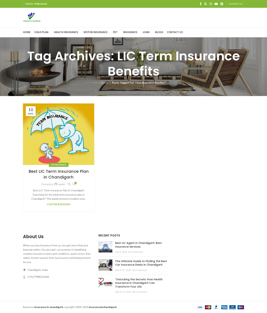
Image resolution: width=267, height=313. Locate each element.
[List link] (58, 277)
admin (61, 184)
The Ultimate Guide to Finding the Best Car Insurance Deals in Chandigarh (141, 263)
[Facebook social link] (200, 4)
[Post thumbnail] (105, 247)
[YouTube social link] (216, 4)
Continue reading (59, 204)
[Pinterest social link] (222, 4)
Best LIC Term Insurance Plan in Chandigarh (59, 174)
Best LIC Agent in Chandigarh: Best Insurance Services (138, 245)
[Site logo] (32, 17)
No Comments (135, 252)
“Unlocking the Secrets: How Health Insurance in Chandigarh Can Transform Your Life (139, 283)
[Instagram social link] (210, 4)
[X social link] (205, 4)
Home (104, 82)
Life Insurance (59, 164)
